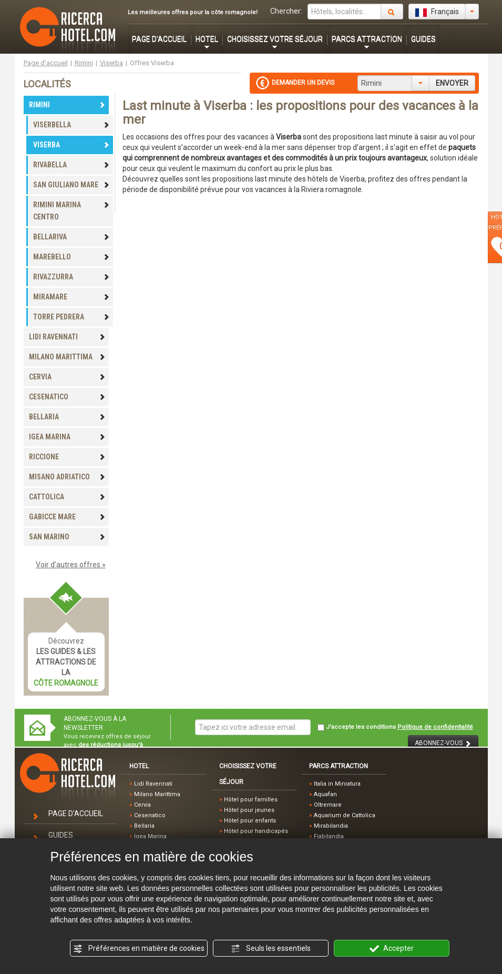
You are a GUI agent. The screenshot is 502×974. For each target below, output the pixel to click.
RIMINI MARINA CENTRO (71, 210)
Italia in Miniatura (337, 783)
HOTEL (207, 39)
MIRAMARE (71, 297)
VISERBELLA (71, 125)
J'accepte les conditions (395, 727)
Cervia (142, 804)
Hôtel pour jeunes (249, 810)
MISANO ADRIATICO (67, 477)
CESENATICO (67, 397)
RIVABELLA (71, 164)
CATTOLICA (67, 497)
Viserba (111, 63)
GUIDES (423, 39)
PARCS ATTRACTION (367, 39)
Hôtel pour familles (251, 799)
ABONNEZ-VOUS (443, 743)
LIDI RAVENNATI (67, 337)
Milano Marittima (157, 794)
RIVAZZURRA (71, 277)
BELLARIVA (71, 237)
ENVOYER (452, 83)
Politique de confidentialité (435, 727)
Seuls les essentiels (271, 948)
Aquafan (325, 794)
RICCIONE (67, 457)
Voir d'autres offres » (71, 564)
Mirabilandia (331, 825)
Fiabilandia (329, 836)
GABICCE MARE (67, 517)
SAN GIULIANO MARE (71, 184)
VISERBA (71, 144)
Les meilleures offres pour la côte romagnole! (193, 12)
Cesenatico (150, 815)
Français (437, 12)
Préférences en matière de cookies (138, 948)
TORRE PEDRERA (71, 317)
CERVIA (67, 377)
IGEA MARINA (67, 437)
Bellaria (144, 825)
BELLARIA (67, 417)
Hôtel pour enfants (250, 820)
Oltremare (328, 804)
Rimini (84, 63)
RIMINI (67, 105)
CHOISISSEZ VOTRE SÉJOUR (275, 39)
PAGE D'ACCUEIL (159, 39)
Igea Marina (150, 836)
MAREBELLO (71, 257)
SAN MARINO (67, 537)
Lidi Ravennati (153, 783)
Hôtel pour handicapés (256, 831)
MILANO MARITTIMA (67, 357)
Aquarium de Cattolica (344, 815)
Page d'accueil (46, 63)
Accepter (392, 948)
